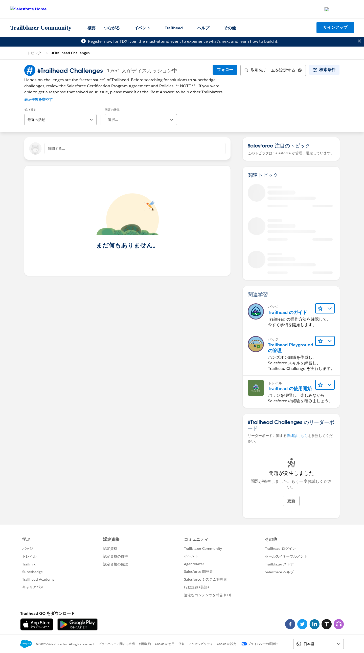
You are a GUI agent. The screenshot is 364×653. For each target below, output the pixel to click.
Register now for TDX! (108, 41)
